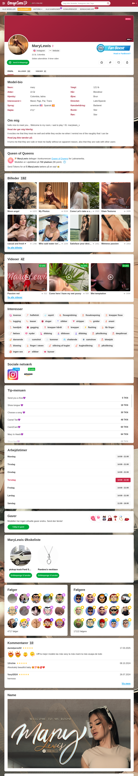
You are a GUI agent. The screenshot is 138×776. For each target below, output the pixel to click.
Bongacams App (87, 9)
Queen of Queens (59, 159)
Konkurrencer (70, 9)
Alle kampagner (53, 9)
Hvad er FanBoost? (121, 54)
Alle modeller (9, 9)
